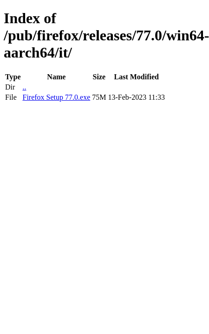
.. (24, 87)
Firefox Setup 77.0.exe (56, 97)
